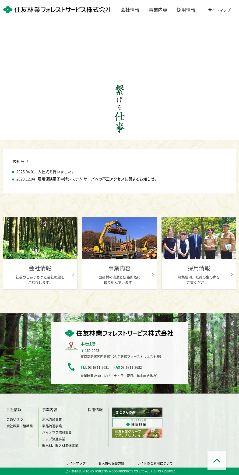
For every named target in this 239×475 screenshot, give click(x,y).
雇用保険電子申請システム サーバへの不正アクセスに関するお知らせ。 (98, 179)
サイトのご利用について (155, 463)
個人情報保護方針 (111, 463)
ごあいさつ (15, 419)
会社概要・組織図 (20, 425)
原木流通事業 (52, 419)
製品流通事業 (52, 425)
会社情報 (14, 409)
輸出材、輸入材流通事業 (60, 445)
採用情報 (95, 409)
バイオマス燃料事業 (57, 432)
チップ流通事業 (53, 438)
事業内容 (49, 409)
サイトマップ (219, 10)
